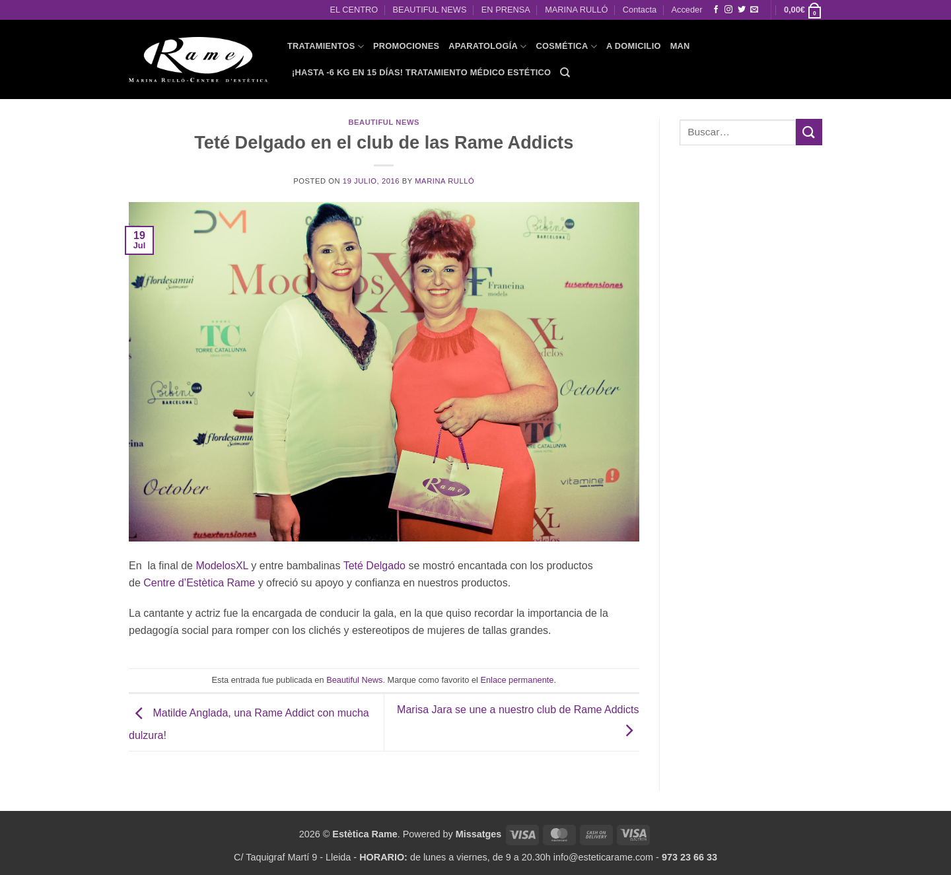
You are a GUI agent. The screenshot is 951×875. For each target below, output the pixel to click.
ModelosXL (221, 565)
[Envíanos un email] (754, 10)
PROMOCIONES (406, 46)
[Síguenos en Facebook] (716, 10)
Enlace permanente (516, 680)
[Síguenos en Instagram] (728, 10)
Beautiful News (383, 122)
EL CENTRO (354, 10)
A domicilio (633, 46)
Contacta (639, 10)
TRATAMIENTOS (325, 46)
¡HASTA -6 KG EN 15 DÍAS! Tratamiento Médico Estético (421, 72)
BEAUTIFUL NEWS (430, 10)
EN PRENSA (505, 10)
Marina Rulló (444, 181)
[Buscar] (565, 72)
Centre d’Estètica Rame (199, 582)
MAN (680, 46)
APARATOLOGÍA (487, 46)
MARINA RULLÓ (576, 10)
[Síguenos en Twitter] (742, 10)
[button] (803, 10)
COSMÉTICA (566, 46)
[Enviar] (809, 132)
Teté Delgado (374, 565)
